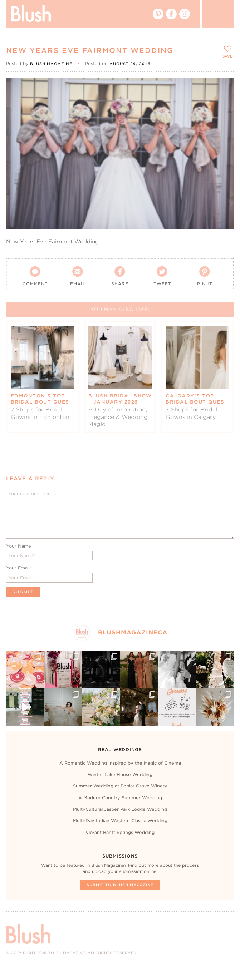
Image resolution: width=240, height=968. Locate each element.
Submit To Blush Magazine (120, 885)
